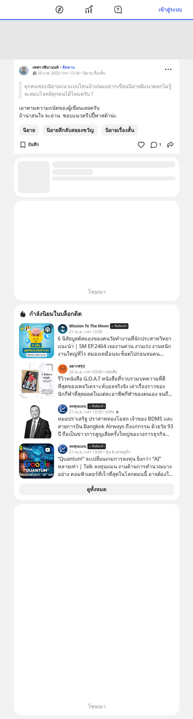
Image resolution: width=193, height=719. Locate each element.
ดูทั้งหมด (96, 489)
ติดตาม (68, 67)
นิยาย (29, 130)
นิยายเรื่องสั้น (119, 130)
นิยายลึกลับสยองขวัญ (70, 130)
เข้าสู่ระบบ (170, 9)
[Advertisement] (97, 40)
